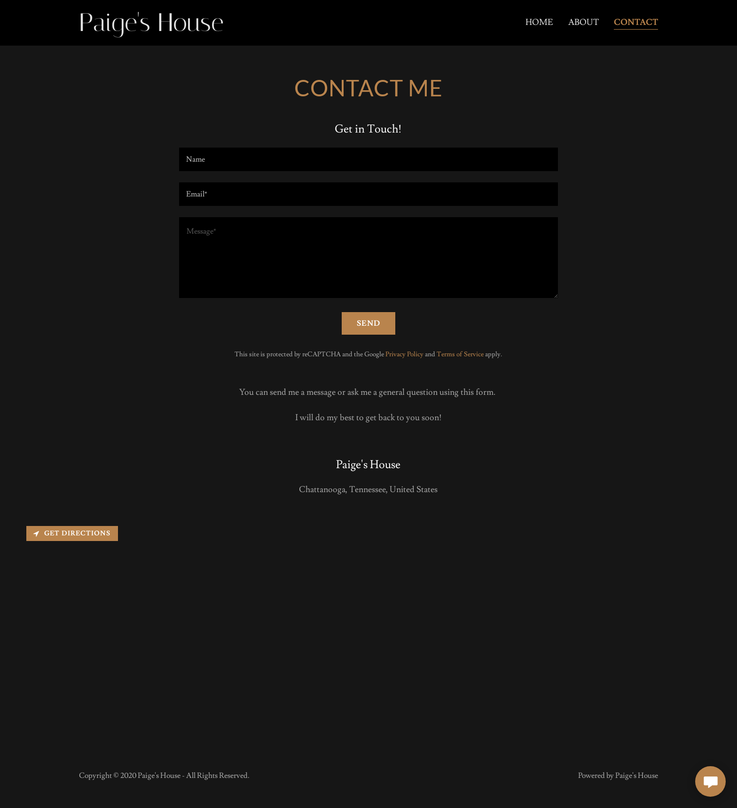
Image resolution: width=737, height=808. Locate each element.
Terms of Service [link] (460, 354)
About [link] (583, 22)
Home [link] (539, 22)
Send (368, 323)
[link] (167, 28)
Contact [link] (636, 22)
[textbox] (368, 159)
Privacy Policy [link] (404, 354)
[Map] (368, 632)
